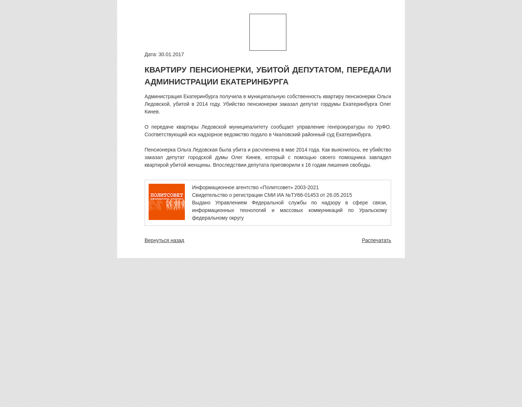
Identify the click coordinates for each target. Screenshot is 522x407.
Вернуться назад (165, 240)
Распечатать (376, 240)
